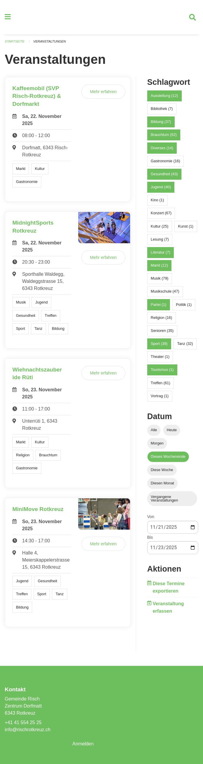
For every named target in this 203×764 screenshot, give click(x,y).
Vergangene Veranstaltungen (164, 498)
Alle (154, 430)
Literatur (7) (160, 252)
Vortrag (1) (159, 396)
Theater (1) (160, 356)
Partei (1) (158, 304)
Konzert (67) (161, 213)
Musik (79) (159, 278)
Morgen (157, 443)
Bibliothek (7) (162, 108)
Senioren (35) (162, 330)
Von (150, 517)
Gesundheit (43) (164, 174)
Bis (150, 537)
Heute (172, 430)
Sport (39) (159, 343)
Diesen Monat (162, 483)
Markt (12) (159, 265)
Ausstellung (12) (164, 95)
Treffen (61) (160, 383)
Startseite (14, 41)
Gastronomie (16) (165, 161)
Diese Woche (162, 470)
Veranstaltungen (49, 41)
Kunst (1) (185, 226)
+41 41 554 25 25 (23, 722)
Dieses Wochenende (168, 456)
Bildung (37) (161, 121)
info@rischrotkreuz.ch (27, 729)
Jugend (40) (161, 187)
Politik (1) (183, 304)
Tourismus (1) (162, 370)
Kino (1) (157, 200)
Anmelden (83, 743)
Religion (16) (161, 317)
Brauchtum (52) (164, 134)
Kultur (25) (159, 226)
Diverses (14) (162, 148)
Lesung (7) (160, 239)
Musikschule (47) (165, 291)
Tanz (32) (185, 343)
